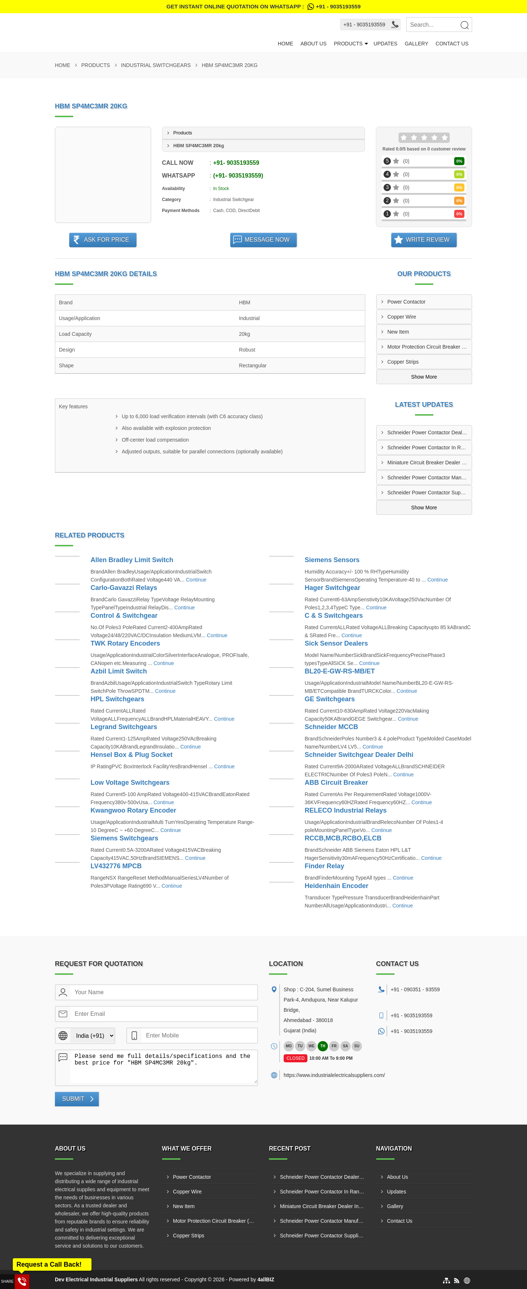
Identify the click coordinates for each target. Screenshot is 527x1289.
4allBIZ (265, 1279)
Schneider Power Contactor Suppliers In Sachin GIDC (430, 492)
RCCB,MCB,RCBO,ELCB (343, 838)
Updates (385, 44)
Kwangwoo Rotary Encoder (133, 810)
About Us (313, 44)
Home (285, 44)
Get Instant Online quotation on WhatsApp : (263, 6)
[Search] (464, 25)
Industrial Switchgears (156, 65)
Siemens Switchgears (124, 838)
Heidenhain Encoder (337, 885)
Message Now (267, 240)
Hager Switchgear (332, 587)
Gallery (416, 44)
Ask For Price (106, 240)
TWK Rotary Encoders (125, 643)
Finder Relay (324, 866)
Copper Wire (402, 317)
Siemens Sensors (332, 560)
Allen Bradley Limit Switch (132, 560)
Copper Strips (403, 362)
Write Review (427, 240)
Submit (73, 1099)
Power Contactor (407, 302)
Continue (196, 580)
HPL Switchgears (118, 699)
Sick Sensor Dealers (336, 643)
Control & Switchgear (124, 615)
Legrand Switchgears (124, 727)
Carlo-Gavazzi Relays (124, 587)
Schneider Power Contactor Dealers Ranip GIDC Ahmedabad (430, 432)
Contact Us (452, 44)
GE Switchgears (330, 699)
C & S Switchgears (334, 615)
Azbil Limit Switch (119, 671)
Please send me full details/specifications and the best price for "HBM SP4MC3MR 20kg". (163, 1066)
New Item (398, 332)
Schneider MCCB (331, 727)
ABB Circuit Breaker (336, 782)
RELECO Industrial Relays (346, 810)
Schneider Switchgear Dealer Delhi (359, 754)
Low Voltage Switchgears (130, 782)
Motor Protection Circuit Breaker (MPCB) (430, 347)
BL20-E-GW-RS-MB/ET (340, 671)
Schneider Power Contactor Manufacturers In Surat (430, 477)
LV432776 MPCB (116, 866)
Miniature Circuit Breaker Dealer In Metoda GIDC (430, 462)
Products (348, 44)
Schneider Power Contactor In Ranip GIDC (430, 447)
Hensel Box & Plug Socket (132, 754)
